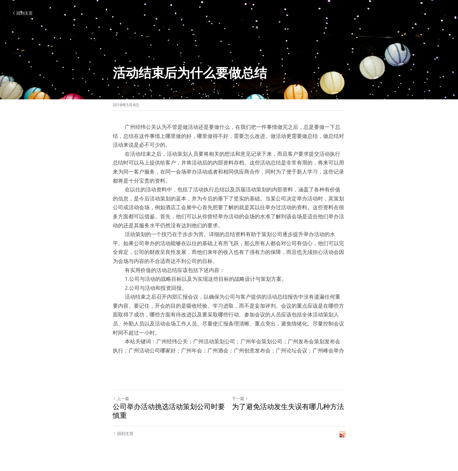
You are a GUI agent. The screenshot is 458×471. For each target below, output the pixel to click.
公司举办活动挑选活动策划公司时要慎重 (169, 411)
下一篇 (240, 398)
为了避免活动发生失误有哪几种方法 (288, 406)
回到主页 (22, 13)
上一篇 (121, 398)
